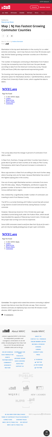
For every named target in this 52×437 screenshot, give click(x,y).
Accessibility (24, 417)
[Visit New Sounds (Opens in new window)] (38, 394)
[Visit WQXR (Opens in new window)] (13, 394)
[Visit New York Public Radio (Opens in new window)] (26, 375)
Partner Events (7, 360)
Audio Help (19, 363)
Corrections (7, 419)
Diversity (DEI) (38, 352)
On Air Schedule (7, 352)
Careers (38, 349)
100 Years (29, 13)
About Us (38, 336)
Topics (43, 13)
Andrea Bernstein (17, 41)
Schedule (21, 13)
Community (7, 362)
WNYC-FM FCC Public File (10, 422)
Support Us (20, 366)
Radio (6, 13)
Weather (7, 367)
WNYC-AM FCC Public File (15, 425)
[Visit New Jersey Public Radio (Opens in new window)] (13, 401)
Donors (38, 346)
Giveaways (7, 365)
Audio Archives (20, 361)
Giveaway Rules (21, 419)
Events (7, 357)
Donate (34, 7)
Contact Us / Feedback (38, 339)
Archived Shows (19, 358)
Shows (36, 13)
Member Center (45, 7)
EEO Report (24, 422)
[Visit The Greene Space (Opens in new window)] (38, 401)
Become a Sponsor (38, 344)
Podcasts (20, 355)
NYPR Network (45, 2)
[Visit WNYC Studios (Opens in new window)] (40, 388)
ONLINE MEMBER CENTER (38, 341)
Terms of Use (5, 417)
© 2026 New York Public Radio (15, 414)
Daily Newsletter (7, 354)
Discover (49, 13)
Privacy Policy (15, 417)
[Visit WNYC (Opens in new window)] (12, 388)
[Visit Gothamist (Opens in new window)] (26, 388)
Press (38, 354)
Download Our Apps (20, 353)
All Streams (14, 13)
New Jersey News (7, 22)
